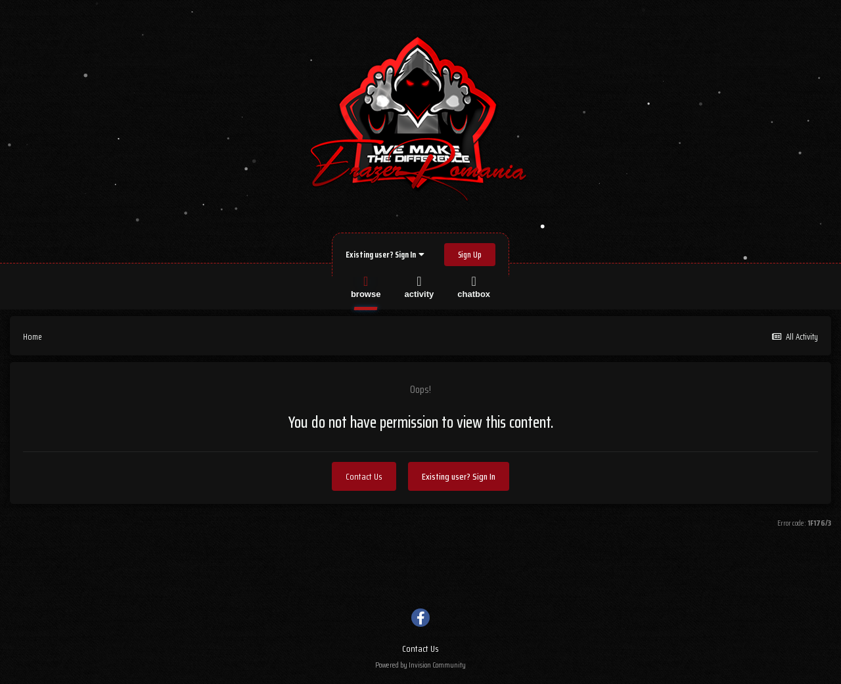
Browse (366, 286)
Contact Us (364, 476)
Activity (419, 286)
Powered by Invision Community (420, 664)
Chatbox (473, 286)
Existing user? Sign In (385, 255)
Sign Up (470, 255)
